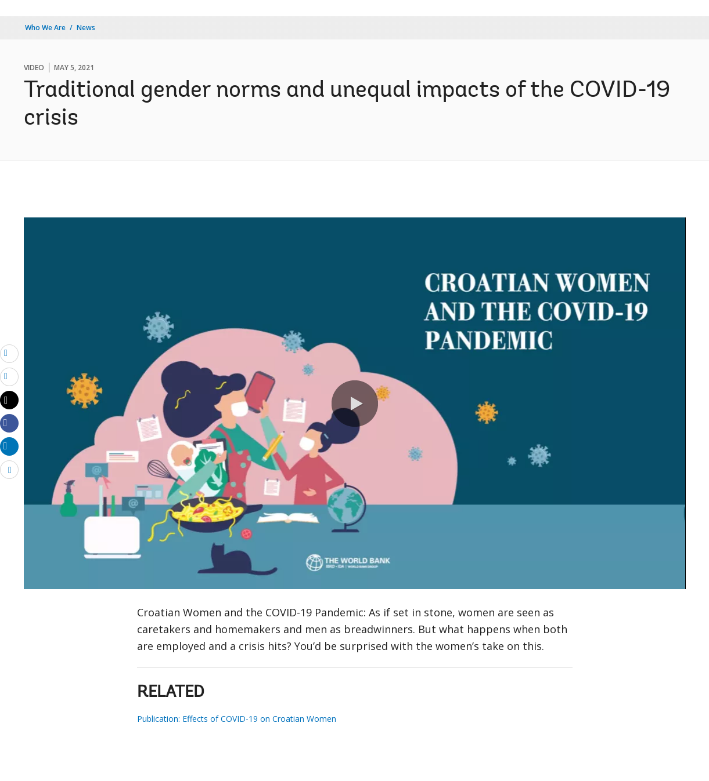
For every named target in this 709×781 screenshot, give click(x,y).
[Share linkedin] (9, 446)
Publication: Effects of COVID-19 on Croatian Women (236, 718)
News (86, 27)
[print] (9, 376)
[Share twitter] (9, 400)
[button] (355, 403)
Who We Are (45, 27)
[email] (9, 353)
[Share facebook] (9, 422)
